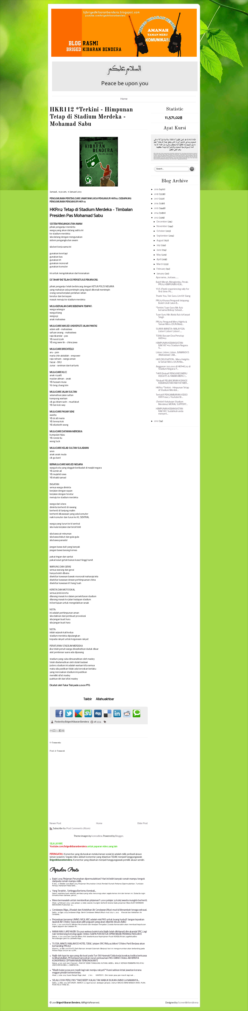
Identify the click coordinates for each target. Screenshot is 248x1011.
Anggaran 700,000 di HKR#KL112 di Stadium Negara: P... (173, 368)
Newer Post (55, 823)
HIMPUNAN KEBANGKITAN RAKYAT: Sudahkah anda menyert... (169, 411)
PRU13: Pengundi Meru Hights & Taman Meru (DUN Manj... (171, 323)
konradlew (97, 836)
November (162, 226)
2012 (156, 421)
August (160, 241)
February (161, 269)
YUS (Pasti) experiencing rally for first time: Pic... (172, 290)
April (159, 259)
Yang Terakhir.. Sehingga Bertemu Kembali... (74, 891)
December (162, 222)
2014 (156, 213)
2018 (156, 194)
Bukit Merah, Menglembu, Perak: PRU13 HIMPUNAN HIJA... (172, 283)
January (161, 274)
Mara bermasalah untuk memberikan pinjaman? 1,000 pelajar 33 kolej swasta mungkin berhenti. (99, 900)
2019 (156, 189)
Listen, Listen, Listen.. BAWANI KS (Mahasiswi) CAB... (172, 353)
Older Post (142, 823)
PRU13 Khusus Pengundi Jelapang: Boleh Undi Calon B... (172, 302)
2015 (156, 208)
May (159, 255)
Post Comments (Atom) (78, 828)
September (162, 236)
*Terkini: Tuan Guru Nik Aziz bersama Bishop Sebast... (169, 309)
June (159, 250)
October (161, 231)
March (160, 264)
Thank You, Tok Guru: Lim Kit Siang (173, 296)
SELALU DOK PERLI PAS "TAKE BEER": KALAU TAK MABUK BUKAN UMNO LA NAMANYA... (95, 980)
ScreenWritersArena (188, 1003)
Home (124, 99)
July (159, 245)
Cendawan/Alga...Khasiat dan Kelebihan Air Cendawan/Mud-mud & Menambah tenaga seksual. (99, 910)
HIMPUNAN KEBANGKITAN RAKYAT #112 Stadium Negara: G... (172, 345)
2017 (156, 199)
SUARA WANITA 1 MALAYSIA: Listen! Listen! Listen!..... (170, 330)
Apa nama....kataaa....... (167, 277)
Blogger (119, 836)
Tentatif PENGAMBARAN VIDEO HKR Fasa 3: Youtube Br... (172, 396)
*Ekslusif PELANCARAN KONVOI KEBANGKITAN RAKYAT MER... (172, 382)
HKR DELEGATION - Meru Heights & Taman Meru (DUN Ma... (172, 360)
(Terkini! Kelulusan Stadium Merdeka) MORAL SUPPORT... (172, 403)
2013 (156, 218)
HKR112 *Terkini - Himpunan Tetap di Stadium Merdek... (172, 389)
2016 (156, 203)
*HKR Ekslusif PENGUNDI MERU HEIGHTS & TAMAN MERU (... (171, 375)
